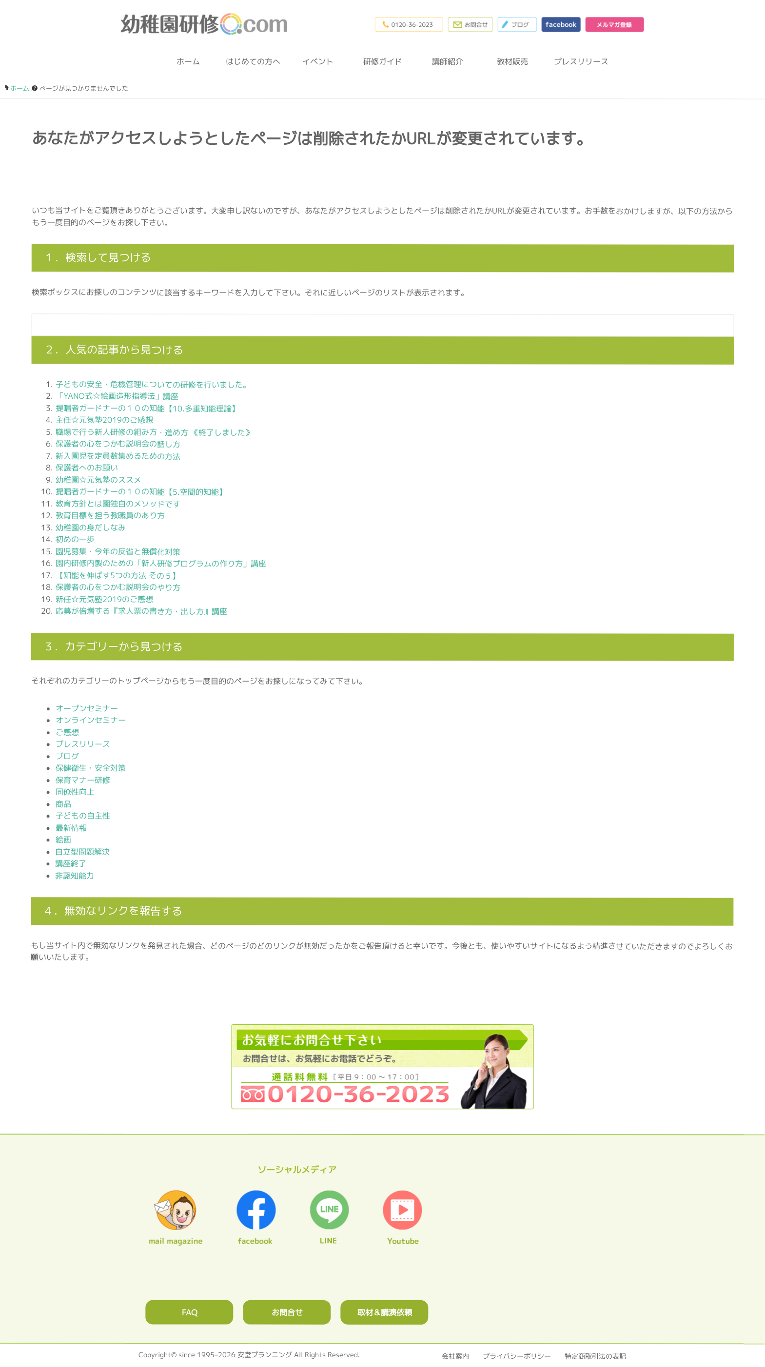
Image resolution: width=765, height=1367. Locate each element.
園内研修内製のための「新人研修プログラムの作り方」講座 (161, 563)
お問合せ (287, 1312)
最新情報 (71, 827)
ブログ (516, 24)
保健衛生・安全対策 (91, 767)
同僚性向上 (75, 791)
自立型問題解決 (82, 851)
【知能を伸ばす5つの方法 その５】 (118, 575)
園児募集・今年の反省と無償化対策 (118, 551)
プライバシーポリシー (517, 1356)
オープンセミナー (87, 708)
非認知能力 (74, 875)
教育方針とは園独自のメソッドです (118, 503)
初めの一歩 (75, 539)
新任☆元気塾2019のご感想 (104, 599)
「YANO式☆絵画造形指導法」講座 (117, 396)
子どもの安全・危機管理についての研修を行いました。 (153, 384)
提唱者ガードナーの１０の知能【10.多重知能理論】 (147, 408)
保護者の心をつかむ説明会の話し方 (118, 443)
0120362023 (382, 1066)
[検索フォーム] (373, 324)
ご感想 (67, 732)
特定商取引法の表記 (595, 1356)
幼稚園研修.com (206, 24)
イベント (317, 61)
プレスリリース (577, 61)
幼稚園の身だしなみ (91, 527)
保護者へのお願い (87, 467)
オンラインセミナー (91, 720)
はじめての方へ (253, 61)
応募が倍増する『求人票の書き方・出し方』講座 (141, 610)
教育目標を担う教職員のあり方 (110, 515)
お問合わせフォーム (470, 24)
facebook (560, 24)
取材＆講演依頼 (384, 1312)
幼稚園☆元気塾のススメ (98, 479)
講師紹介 (447, 61)
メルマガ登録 (614, 24)
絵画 (63, 839)
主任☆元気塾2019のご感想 (104, 419)
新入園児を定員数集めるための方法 (118, 455)
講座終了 (70, 863)
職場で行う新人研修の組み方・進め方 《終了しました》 (154, 432)
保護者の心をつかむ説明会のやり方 (118, 587)
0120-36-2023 (408, 24)
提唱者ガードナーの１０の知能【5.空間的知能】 (141, 491)
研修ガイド (382, 61)
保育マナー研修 (83, 780)
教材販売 (512, 61)
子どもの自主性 (83, 815)
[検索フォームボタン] (720, 329)
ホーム (188, 61)
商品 (63, 804)
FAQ (189, 1312)
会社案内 (455, 1356)
